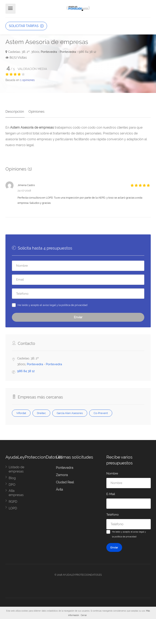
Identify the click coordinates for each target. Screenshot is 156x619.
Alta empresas (16, 492)
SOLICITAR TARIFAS (26, 26)
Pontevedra (49, 52)
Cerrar (84, 615)
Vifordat (21, 412)
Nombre (112, 473)
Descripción (14, 111)
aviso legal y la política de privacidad (65, 304)
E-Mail (110, 493)
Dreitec (41, 412)
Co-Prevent (101, 412)
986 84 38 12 (26, 370)
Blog (12, 477)
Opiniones (36, 111)
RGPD (13, 501)
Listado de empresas (16, 469)
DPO (12, 484)
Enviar (78, 316)
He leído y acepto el (52, 304)
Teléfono (112, 514)
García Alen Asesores (70, 412)
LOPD (13, 508)
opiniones (27, 80)
